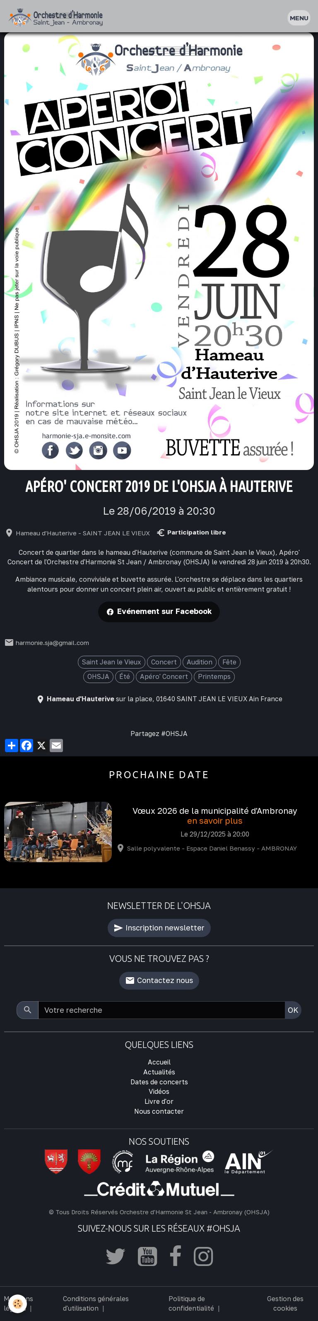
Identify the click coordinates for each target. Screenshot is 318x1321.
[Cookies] (17, 1304)
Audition (199, 662)
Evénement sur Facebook (164, 611)
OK (293, 1009)
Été (124, 676)
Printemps (214, 676)
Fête (229, 662)
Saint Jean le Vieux (111, 662)
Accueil (159, 1062)
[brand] (57, 18)
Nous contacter (159, 1111)
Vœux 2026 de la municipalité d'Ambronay (214, 810)
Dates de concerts (159, 1082)
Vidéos (159, 1091)
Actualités (159, 1072)
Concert (164, 662)
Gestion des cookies (285, 1303)
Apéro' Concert (164, 676)
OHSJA (98, 676)
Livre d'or (159, 1101)
